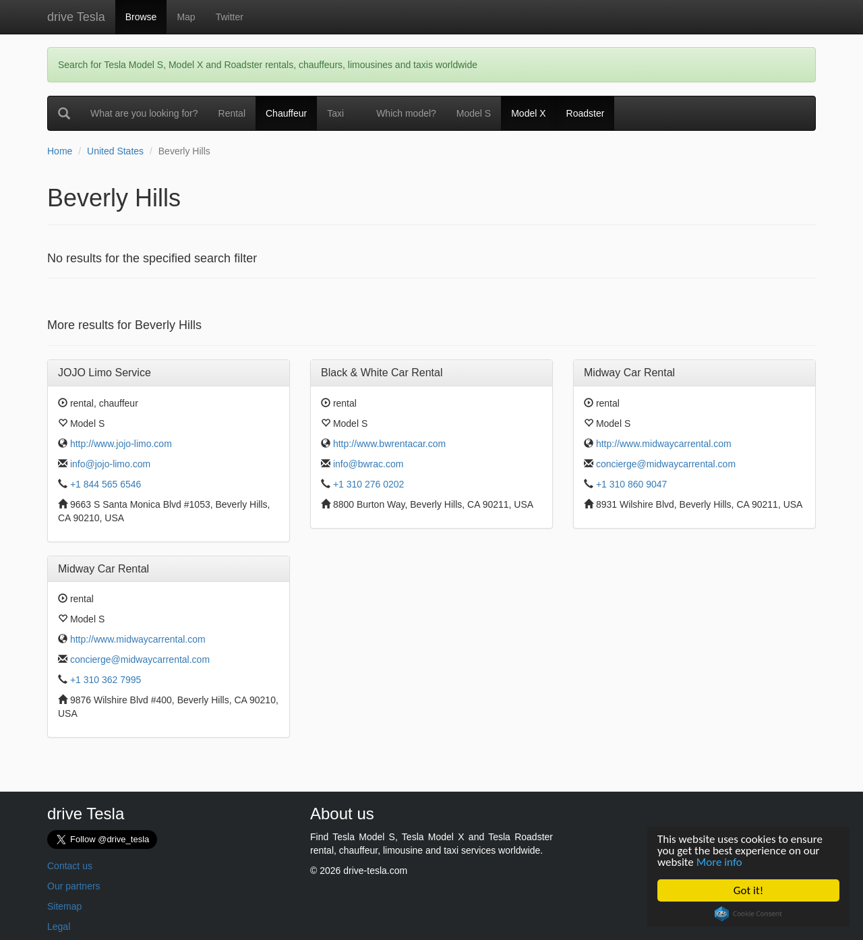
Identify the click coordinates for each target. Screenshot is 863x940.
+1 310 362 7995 (106, 679)
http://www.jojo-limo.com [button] (121, 443)
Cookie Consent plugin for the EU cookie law (748, 913)
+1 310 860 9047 (631, 484)
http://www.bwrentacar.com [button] (389, 443)
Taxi (335, 113)
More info (719, 862)
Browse (141, 16)
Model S (473, 113)
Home (59, 151)
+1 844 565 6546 (106, 484)
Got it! (748, 890)
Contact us (69, 865)
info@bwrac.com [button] (368, 464)
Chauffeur (286, 113)
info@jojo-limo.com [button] (110, 464)
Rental (237, 112)
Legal (58, 926)
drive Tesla (76, 17)
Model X (528, 113)
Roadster (585, 113)
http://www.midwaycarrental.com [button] (664, 443)
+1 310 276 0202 (369, 484)
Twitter (229, 16)
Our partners (73, 886)
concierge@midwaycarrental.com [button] (666, 464)
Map (186, 16)
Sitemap (64, 906)
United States (115, 151)
